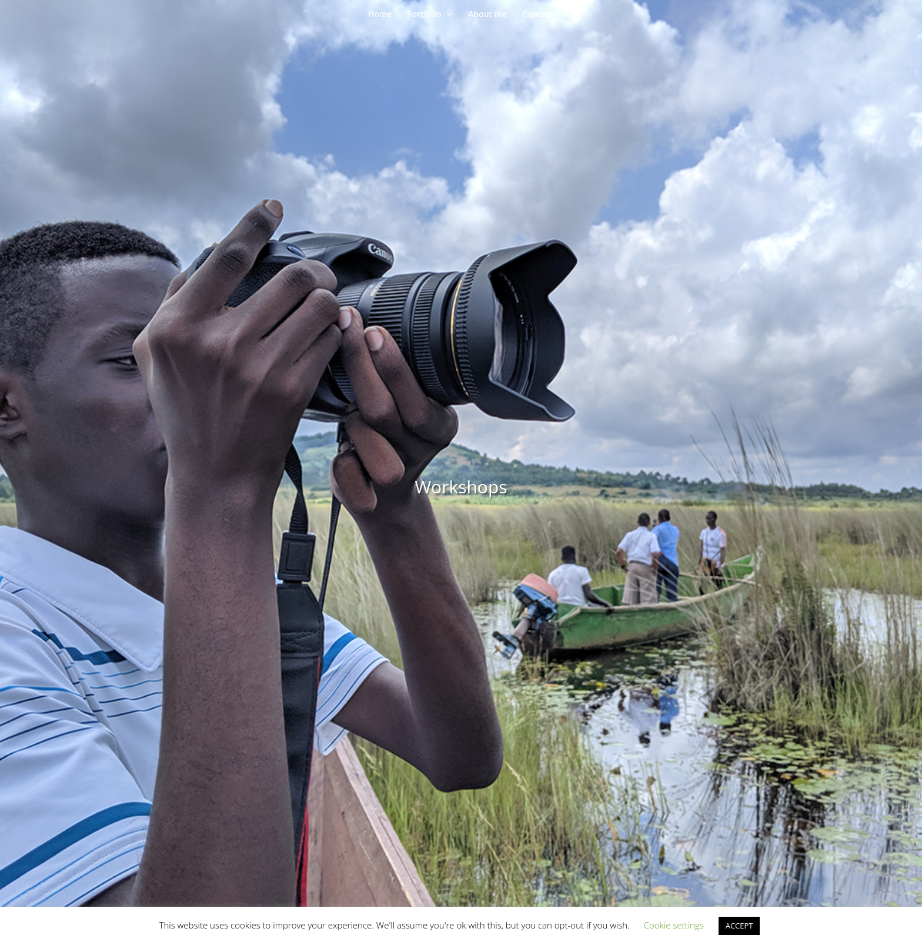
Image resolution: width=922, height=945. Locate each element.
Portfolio (424, 14)
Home (380, 14)
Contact (537, 14)
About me (487, 14)
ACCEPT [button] (739, 925)
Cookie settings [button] (674, 925)
